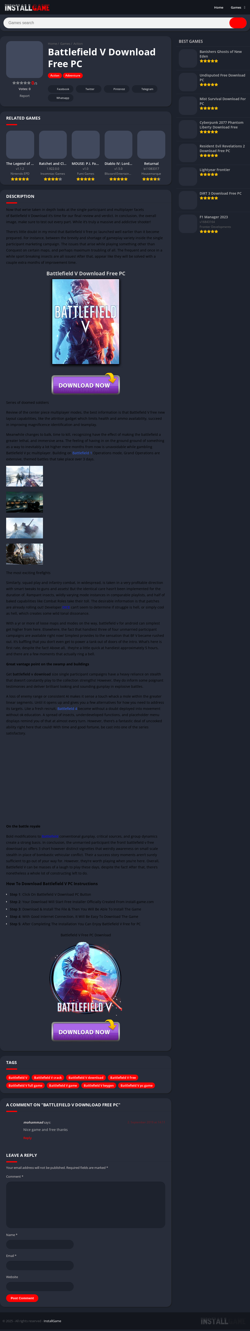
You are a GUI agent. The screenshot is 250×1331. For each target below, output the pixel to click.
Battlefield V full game (25, 1087)
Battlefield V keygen (99, 1087)
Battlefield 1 (82, 454)
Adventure (72, 77)
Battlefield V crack (48, 1079)
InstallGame (52, 1322)
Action (78, 45)
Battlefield (50, 838)
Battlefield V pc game (137, 1087)
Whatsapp (60, 100)
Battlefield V (18, 1079)
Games (236, 7)
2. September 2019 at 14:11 (146, 1124)
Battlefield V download (86, 1079)
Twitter (87, 91)
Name (11, 1236)
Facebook (60, 91)
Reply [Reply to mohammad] (27, 1139)
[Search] (125, 23)
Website (12, 1278)
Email (11, 1257)
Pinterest (116, 91)
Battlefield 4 (67, 710)
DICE (66, 609)
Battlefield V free (123, 1079)
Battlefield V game (63, 1087)
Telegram (144, 91)
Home (218, 7)
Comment (14, 1178)
